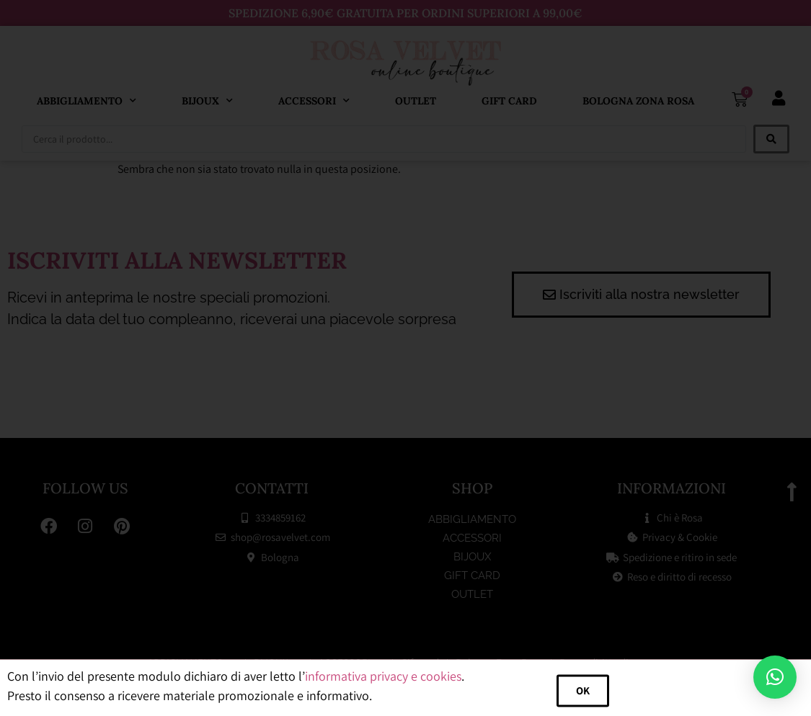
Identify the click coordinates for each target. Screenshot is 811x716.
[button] (775, 677)
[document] (405, 358)
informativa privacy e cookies (383, 685)
